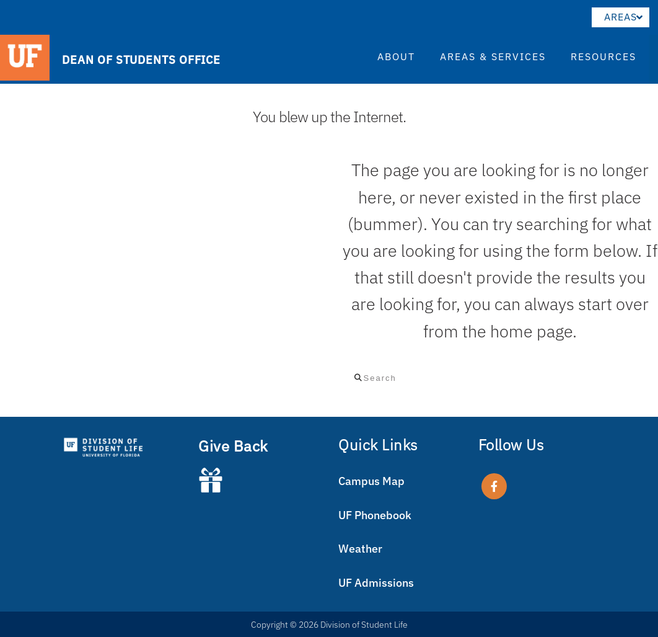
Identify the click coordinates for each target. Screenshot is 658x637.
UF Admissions (376, 583)
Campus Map (371, 481)
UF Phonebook (374, 515)
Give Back (233, 446)
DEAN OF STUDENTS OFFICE (141, 59)
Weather (360, 548)
